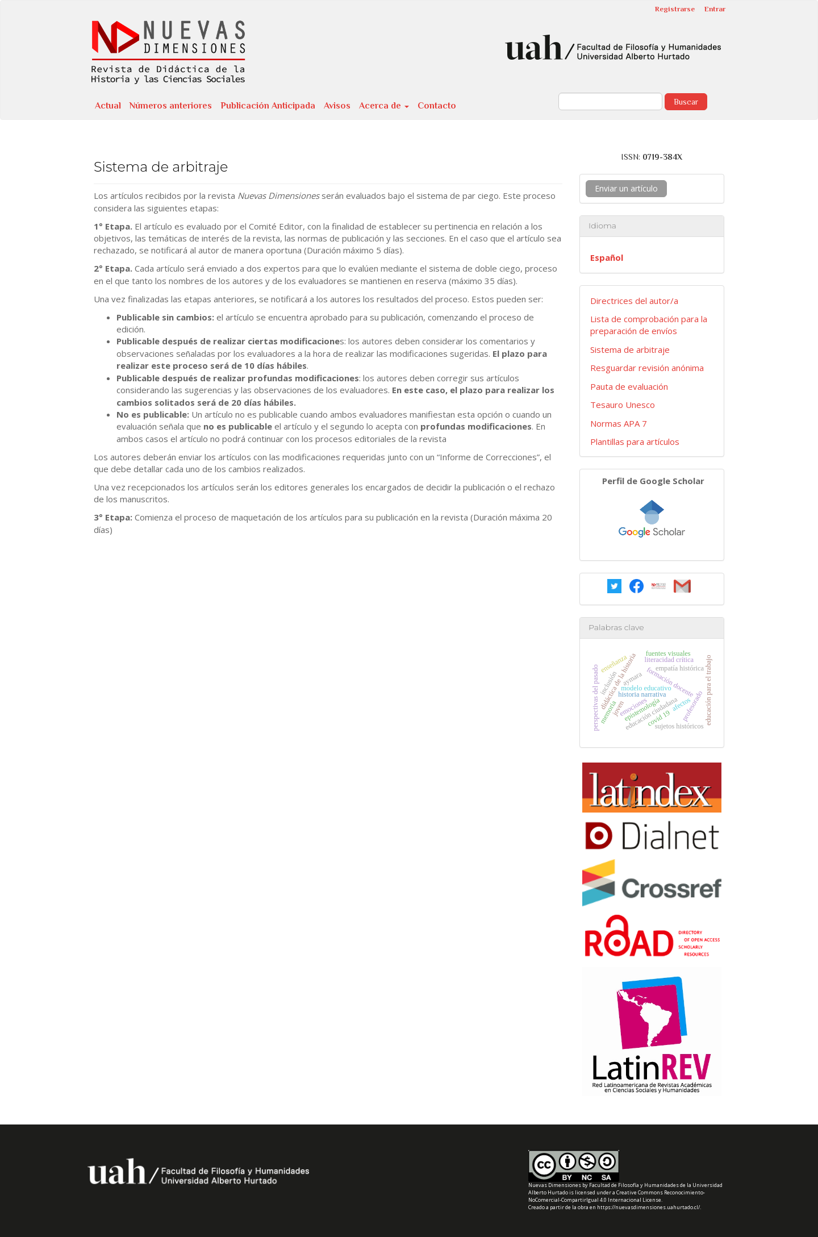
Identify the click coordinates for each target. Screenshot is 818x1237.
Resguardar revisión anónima (647, 367)
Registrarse (675, 9)
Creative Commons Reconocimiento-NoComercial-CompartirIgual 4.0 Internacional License (616, 1196)
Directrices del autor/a (634, 300)
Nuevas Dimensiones (554, 1185)
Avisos (337, 106)
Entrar (714, 9)
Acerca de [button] (384, 106)
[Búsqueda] (610, 101)
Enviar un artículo (626, 188)
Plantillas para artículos (634, 441)
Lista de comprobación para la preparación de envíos (648, 324)
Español (606, 257)
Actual (108, 106)
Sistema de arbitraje (630, 349)
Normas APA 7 (618, 423)
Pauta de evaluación (629, 386)
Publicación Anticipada (267, 106)
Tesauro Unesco (622, 404)
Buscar (686, 101)
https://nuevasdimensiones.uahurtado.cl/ (648, 1207)
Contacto (437, 106)
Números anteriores (171, 106)
